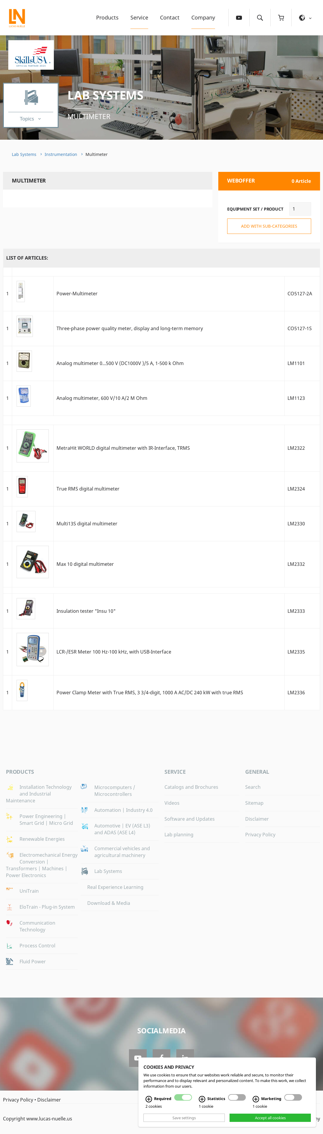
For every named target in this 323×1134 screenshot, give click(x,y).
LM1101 (296, 363)
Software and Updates (189, 819)
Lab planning (178, 834)
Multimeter (88, 116)
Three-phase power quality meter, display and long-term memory (129, 328)
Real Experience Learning (115, 887)
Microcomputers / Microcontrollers (114, 790)
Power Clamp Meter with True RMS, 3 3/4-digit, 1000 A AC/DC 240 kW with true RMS (149, 692)
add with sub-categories (269, 226)
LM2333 (296, 611)
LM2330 (296, 523)
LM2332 (296, 564)
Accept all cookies (270, 1117)
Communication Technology (37, 926)
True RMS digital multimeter (87, 488)
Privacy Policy (260, 834)
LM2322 (296, 448)
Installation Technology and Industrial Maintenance (39, 794)
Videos (172, 803)
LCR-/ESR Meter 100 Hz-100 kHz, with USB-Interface (113, 652)
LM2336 (296, 692)
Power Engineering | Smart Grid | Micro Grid (46, 819)
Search (253, 787)
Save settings (184, 1117)
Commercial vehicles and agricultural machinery (122, 851)
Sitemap (254, 803)
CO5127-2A (300, 293)
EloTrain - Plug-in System (47, 907)
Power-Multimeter (77, 293)
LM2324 (296, 488)
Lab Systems (105, 95)
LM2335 (296, 652)
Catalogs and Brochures (191, 787)
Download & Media (108, 903)
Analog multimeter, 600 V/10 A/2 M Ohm (101, 398)
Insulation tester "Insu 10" (86, 611)
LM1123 (296, 398)
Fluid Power (33, 961)
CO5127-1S (300, 328)
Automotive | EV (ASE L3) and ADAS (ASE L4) (122, 829)
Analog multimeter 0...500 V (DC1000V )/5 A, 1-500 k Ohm (120, 363)
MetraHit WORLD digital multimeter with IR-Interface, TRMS (123, 448)
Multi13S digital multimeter (86, 523)
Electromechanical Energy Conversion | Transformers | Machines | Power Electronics (41, 865)
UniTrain (29, 891)
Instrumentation (61, 154)
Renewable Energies (42, 839)
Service (139, 17)
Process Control (37, 945)
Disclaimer (257, 819)
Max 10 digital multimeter (85, 564)
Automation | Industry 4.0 (123, 810)
